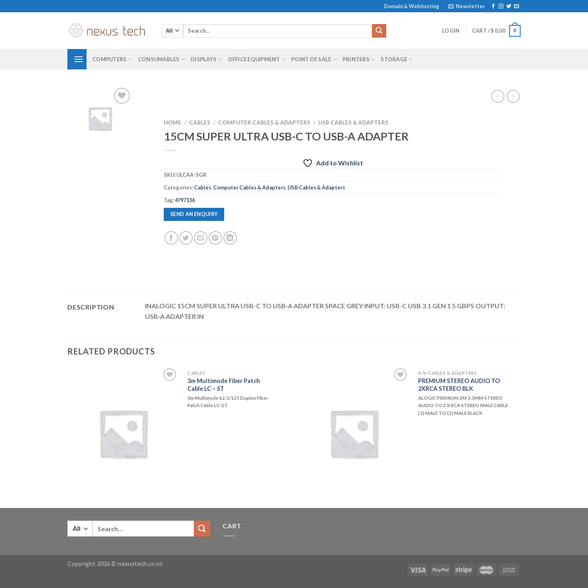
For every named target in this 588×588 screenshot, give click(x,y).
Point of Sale (314, 59)
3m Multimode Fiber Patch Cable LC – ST (223, 384)
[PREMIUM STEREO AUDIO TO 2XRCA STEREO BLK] (354, 433)
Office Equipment (257, 59)
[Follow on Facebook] (493, 6)
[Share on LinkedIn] (230, 238)
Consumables (161, 59)
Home (172, 122)
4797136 (185, 200)
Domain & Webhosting (411, 6)
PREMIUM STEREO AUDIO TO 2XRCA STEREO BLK (459, 384)
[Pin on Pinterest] (215, 238)
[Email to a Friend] (200, 238)
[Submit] (379, 31)
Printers (359, 59)
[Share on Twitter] (186, 238)
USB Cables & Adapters (353, 122)
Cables (199, 122)
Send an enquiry (194, 214)
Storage (396, 59)
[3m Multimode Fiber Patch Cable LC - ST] (123, 433)
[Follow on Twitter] (508, 6)
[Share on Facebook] (171, 238)
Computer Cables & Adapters (264, 122)
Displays (206, 59)
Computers (112, 59)
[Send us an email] (516, 6)
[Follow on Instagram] (501, 6)
